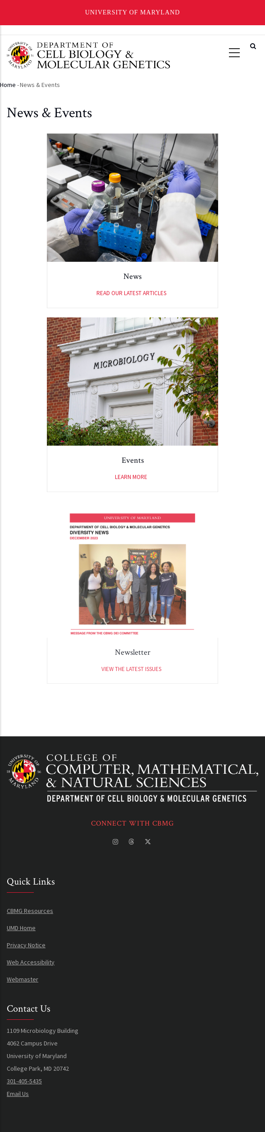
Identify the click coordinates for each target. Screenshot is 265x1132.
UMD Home (21, 928)
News (132, 279)
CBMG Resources (30, 911)
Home (8, 85)
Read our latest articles (131, 295)
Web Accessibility (31, 962)
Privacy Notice (26, 945)
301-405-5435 (24, 1081)
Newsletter (133, 669)
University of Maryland (132, 12)
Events (133, 462)
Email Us (18, 1094)
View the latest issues (131, 685)
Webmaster (22, 979)
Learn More (131, 479)
